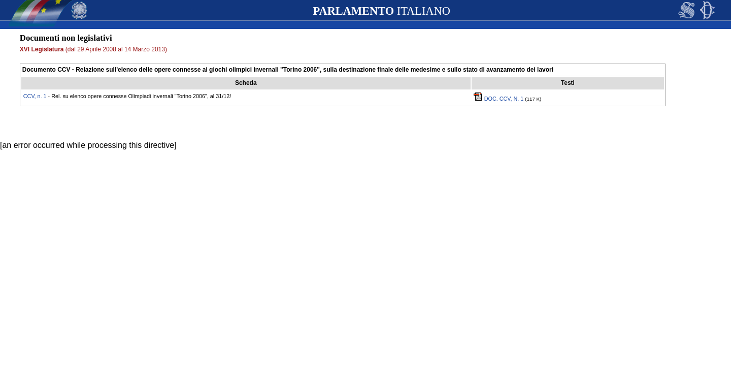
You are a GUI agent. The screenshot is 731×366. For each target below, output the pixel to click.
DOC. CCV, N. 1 (499, 99)
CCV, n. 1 (35, 96)
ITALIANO (381, 11)
